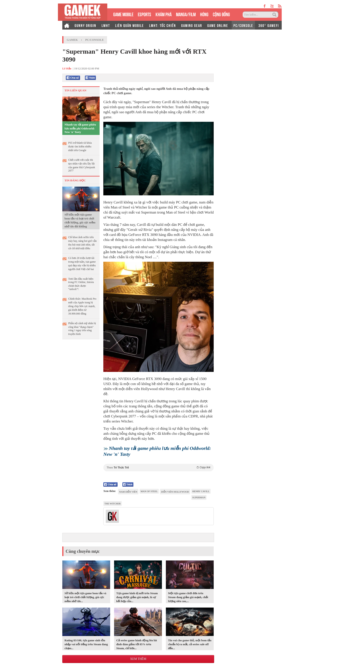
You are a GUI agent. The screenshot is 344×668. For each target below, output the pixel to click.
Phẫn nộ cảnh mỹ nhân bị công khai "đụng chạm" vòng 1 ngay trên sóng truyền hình (82, 329)
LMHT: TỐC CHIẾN (162, 25)
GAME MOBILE (123, 14)
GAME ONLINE (217, 25)
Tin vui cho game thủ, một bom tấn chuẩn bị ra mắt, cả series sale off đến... (189, 644)
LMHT (106, 25)
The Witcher (112, 503)
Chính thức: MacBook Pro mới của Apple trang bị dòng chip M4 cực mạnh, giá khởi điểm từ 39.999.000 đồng (82, 306)
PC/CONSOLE (243, 25)
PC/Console (94, 39)
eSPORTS (144, 14)
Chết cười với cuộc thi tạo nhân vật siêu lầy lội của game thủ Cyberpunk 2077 (81, 165)
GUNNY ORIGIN (85, 25)
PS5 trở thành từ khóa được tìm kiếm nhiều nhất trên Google (80, 146)
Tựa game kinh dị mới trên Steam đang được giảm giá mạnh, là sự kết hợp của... (137, 597)
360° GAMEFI (268, 25)
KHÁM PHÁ (164, 14)
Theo (158, 467)
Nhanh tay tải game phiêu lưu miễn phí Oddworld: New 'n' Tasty (80, 128)
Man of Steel (149, 491)
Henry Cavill (201, 491)
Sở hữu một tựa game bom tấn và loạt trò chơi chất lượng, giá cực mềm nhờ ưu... (85, 597)
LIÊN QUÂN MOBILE (129, 25)
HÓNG (204, 14)
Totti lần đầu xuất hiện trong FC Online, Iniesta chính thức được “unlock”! (81, 284)
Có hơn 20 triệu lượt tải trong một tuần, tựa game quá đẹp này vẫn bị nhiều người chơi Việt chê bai (82, 263)
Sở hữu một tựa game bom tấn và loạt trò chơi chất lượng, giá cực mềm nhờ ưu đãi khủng (79, 220)
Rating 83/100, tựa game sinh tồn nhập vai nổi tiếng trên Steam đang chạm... (86, 644)
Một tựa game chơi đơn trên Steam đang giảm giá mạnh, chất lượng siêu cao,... (188, 597)
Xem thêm (138, 659)
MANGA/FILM (186, 14)
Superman (199, 497)
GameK (72, 39)
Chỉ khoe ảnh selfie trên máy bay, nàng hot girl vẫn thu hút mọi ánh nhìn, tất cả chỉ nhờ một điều (82, 243)
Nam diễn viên (128, 491)
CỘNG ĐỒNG (221, 14)
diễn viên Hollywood (175, 491)
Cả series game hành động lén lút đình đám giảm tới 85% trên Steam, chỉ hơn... (136, 644)
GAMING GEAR (191, 25)
